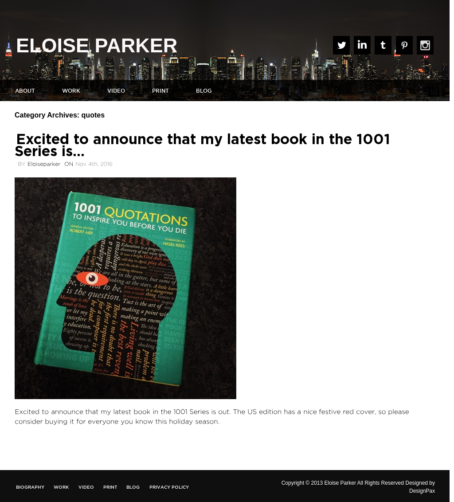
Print (160, 91)
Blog (203, 91)
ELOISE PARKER (96, 45)
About (25, 91)
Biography (30, 487)
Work (71, 91)
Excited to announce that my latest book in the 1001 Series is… (202, 146)
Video (116, 91)
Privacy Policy (169, 487)
